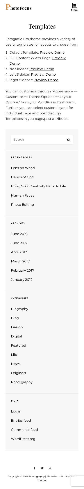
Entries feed (21, 421)
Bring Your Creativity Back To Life (38, 186)
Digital (16, 336)
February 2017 (22, 270)
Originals (18, 373)
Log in (16, 411)
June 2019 (19, 234)
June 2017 (19, 243)
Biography (19, 309)
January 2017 (22, 280)
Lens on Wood (23, 168)
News (15, 364)
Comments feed (24, 430)
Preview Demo (52, 53)
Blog (15, 318)
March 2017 (20, 261)
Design (17, 327)
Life (14, 355)
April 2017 (19, 252)
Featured (18, 346)
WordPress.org (23, 439)
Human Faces (22, 195)
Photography (22, 382)
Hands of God (22, 177)
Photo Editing (22, 205)
